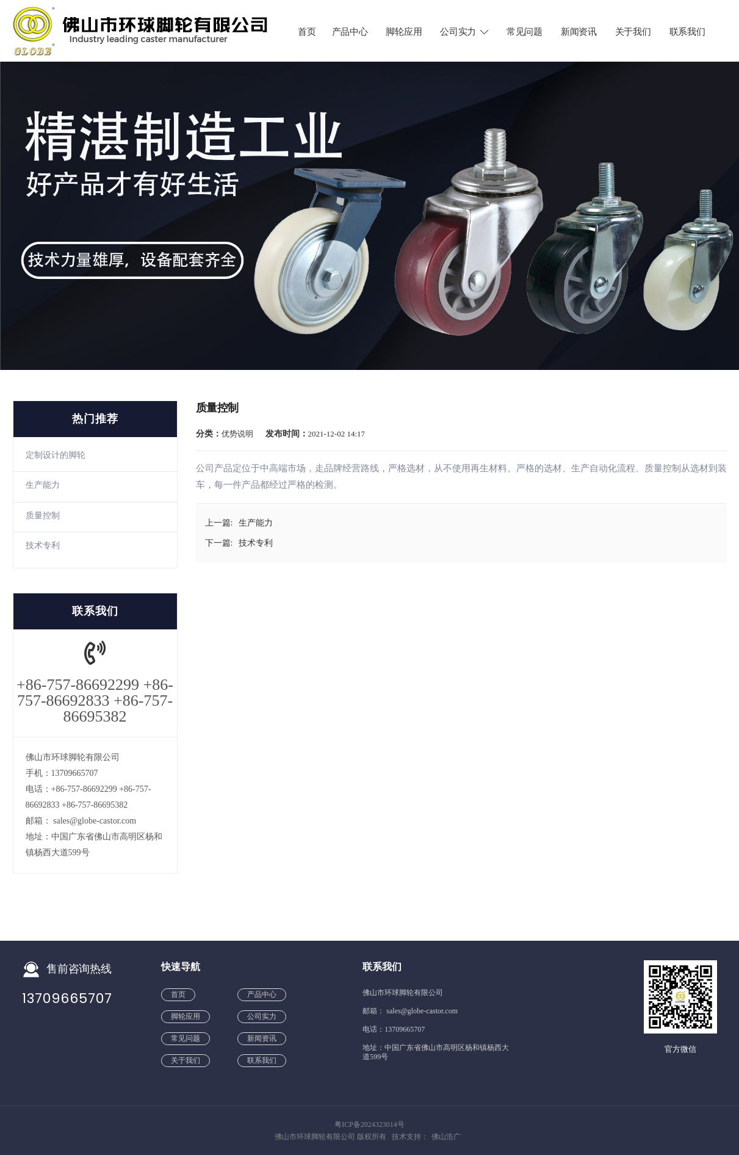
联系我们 (687, 32)
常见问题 (524, 32)
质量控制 (43, 515)
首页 (306, 32)
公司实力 (465, 32)
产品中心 (350, 32)
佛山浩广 (446, 1136)
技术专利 (43, 545)
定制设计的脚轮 (55, 455)
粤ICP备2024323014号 (369, 1124)
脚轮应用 (404, 32)
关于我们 (633, 32)
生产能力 (43, 485)
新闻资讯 (579, 32)
